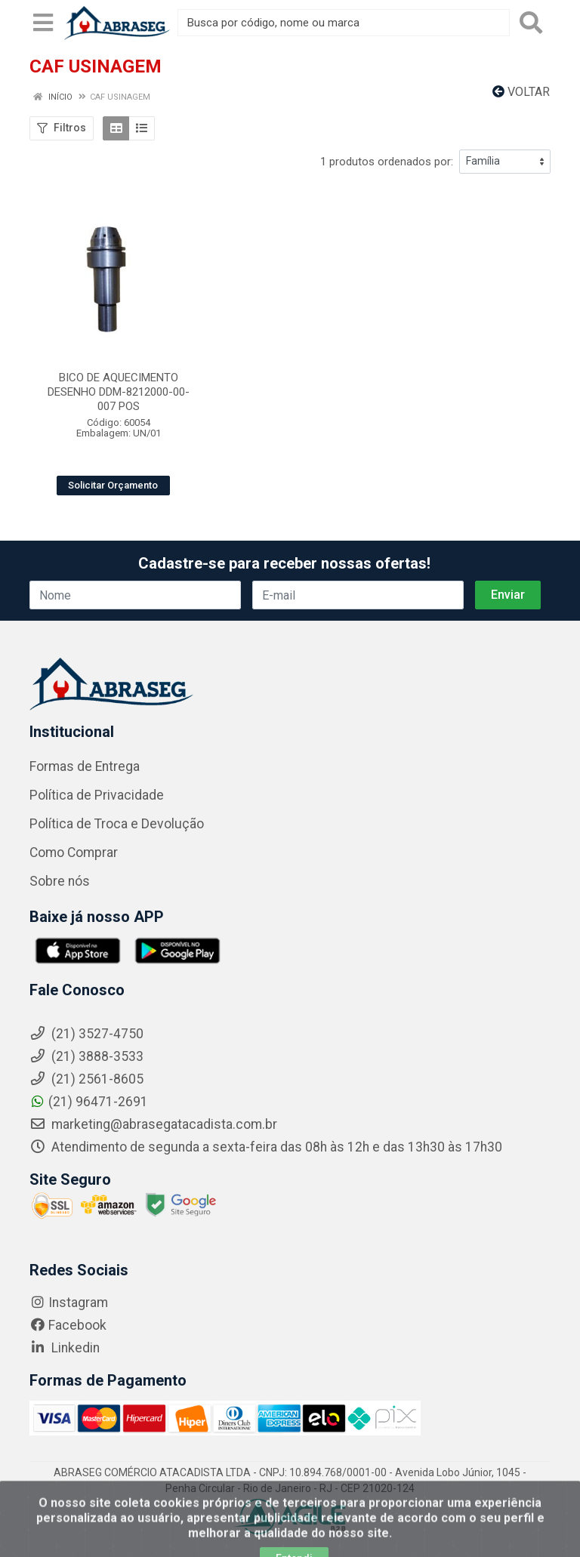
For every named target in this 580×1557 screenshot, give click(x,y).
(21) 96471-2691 (88, 1101)
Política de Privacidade (96, 795)
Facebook (67, 1325)
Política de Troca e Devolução (116, 823)
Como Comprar (73, 852)
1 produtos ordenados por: (386, 161)
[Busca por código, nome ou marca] (343, 22)
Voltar (521, 92)
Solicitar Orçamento (113, 485)
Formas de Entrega (84, 766)
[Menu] (43, 22)
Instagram (68, 1302)
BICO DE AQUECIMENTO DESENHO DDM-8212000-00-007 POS (119, 392)
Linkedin (64, 1347)
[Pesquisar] (531, 22)
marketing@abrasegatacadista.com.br (153, 1124)
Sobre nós (59, 881)
